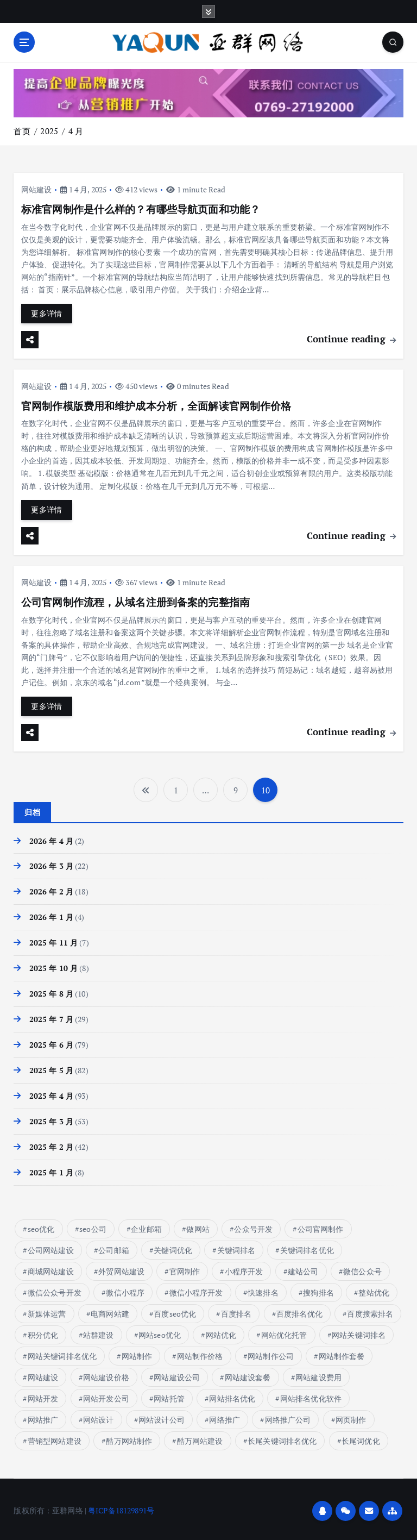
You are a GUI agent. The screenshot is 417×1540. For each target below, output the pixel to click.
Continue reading (351, 338)
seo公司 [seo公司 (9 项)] (92, 1226)
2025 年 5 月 (51, 1068)
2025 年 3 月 (51, 1119)
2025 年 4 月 (51, 1094)
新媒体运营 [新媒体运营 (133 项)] (47, 1311)
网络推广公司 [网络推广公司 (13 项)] (288, 1417)
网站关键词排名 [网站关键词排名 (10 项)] (359, 1332)
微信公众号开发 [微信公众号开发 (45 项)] (54, 1290)
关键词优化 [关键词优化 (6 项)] (173, 1247)
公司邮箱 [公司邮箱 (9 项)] (113, 1247)
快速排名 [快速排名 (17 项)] (263, 1290)
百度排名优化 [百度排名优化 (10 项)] (299, 1311)
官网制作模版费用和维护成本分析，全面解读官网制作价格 (156, 404)
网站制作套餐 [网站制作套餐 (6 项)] (341, 1353)
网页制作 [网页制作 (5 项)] (351, 1417)
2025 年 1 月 (51, 1170)
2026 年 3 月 (51, 864)
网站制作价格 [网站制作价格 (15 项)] (200, 1353)
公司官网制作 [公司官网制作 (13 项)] (321, 1226)
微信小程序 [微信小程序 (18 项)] (125, 1290)
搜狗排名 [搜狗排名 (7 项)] (318, 1290)
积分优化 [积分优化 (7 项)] (43, 1332)
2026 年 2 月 (51, 890)
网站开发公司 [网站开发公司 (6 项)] (106, 1396)
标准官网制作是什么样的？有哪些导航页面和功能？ (140, 209)
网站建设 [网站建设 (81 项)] (43, 1374)
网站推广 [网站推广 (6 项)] (43, 1417)
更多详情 (46, 313)
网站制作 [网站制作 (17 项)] (137, 1353)
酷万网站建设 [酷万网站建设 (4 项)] (200, 1438)
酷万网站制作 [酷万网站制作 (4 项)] (129, 1438)
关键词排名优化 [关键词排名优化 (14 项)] (307, 1247)
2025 (49, 131)
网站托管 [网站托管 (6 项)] (169, 1396)
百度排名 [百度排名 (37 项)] (236, 1311)
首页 (22, 131)
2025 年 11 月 (53, 941)
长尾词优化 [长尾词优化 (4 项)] (361, 1438)
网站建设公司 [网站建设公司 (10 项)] (177, 1374)
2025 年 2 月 (51, 1144)
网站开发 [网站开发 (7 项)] (43, 1396)
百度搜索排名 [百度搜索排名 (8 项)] (370, 1311)
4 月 (75, 131)
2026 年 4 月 (51, 839)
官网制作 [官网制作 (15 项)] (184, 1268)
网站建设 (36, 189)
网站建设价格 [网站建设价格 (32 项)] (106, 1374)
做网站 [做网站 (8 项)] (197, 1226)
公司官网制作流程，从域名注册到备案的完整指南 (135, 601)
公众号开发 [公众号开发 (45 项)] (253, 1226)
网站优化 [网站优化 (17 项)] (221, 1332)
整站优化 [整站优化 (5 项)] (373, 1290)
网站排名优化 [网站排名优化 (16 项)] (232, 1396)
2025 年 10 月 (53, 966)
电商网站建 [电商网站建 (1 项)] (110, 1311)
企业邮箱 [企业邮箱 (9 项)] (146, 1226)
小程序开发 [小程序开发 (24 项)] (244, 1268)
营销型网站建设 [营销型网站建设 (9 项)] (54, 1438)
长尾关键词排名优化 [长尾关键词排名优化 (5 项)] (282, 1438)
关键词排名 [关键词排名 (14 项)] (236, 1247)
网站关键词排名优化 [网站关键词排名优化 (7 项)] (62, 1353)
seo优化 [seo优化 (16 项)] (41, 1226)
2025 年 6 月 (51, 1043)
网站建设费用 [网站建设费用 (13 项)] (318, 1374)
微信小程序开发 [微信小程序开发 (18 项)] (196, 1290)
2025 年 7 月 (51, 1017)
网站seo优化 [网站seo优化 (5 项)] (159, 1332)
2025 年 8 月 (51, 992)
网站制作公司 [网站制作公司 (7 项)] (271, 1353)
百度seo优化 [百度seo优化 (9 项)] (175, 1311)
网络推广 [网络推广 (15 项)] (224, 1417)
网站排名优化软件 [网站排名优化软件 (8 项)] (311, 1396)
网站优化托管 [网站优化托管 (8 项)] (284, 1332)
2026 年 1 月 (51, 916)
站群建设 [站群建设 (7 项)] (98, 1332)
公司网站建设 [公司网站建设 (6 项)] (51, 1247)
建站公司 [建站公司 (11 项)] (303, 1268)
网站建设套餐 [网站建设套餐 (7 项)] (248, 1374)
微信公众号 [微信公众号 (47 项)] (362, 1268)
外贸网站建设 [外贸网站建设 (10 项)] (121, 1268)
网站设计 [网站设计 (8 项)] (98, 1417)
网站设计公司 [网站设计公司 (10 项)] (161, 1417)
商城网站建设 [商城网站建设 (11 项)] (51, 1268)
